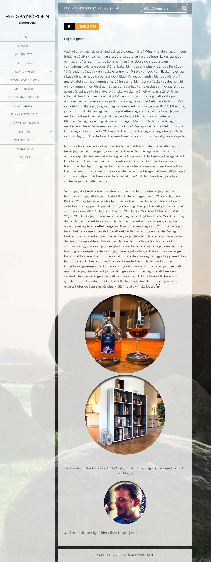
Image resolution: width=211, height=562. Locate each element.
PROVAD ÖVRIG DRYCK (24, 80)
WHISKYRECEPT (24, 140)
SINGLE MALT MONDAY (24, 97)
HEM (24, 37)
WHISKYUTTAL (24, 54)
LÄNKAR (24, 131)
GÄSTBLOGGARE (24, 106)
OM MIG (24, 157)
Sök (184, 8)
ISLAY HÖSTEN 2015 (24, 114)
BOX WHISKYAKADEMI (24, 123)
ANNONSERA (24, 149)
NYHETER (24, 46)
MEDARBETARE (24, 89)
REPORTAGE (24, 63)
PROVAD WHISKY (24, 71)
